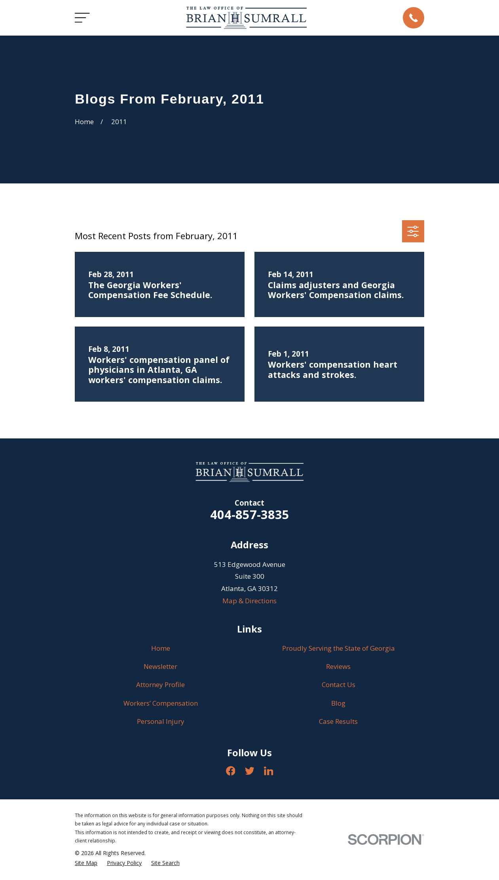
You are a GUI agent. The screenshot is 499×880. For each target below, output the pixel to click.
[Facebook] (230, 771)
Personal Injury (160, 721)
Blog (338, 703)
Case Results (338, 721)
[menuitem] (86, 863)
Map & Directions (249, 600)
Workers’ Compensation (160, 703)
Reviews (338, 666)
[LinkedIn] (268, 771)
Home (160, 648)
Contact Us (338, 684)
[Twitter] (249, 771)
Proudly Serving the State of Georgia (338, 648)
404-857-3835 (249, 514)
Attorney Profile (160, 684)
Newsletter (160, 666)
